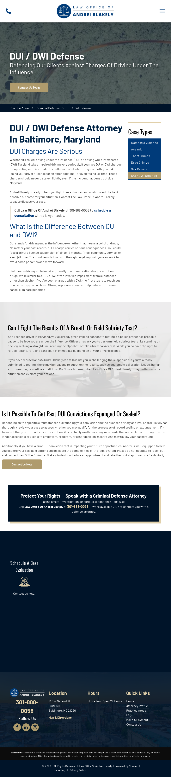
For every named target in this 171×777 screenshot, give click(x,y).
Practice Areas (136, 710)
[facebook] (17, 727)
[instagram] (35, 727)
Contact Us (133, 724)
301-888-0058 (79, 210)
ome (131, 701)
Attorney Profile (137, 706)
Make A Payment (137, 720)
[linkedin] (26, 727)
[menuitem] (144, 142)
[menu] (162, 11)
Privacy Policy (78, 770)
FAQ (128, 715)
